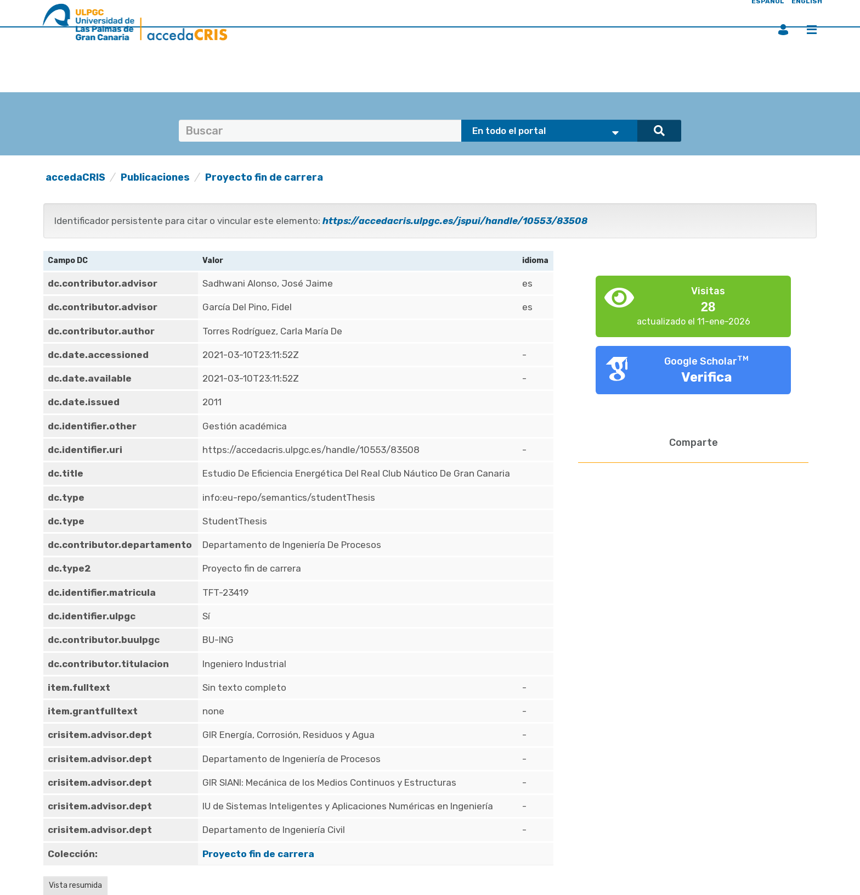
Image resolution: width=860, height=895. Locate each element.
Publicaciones (155, 177)
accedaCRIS (75, 177)
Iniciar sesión (783, 29)
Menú (811, 29)
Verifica (706, 377)
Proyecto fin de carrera (264, 177)
